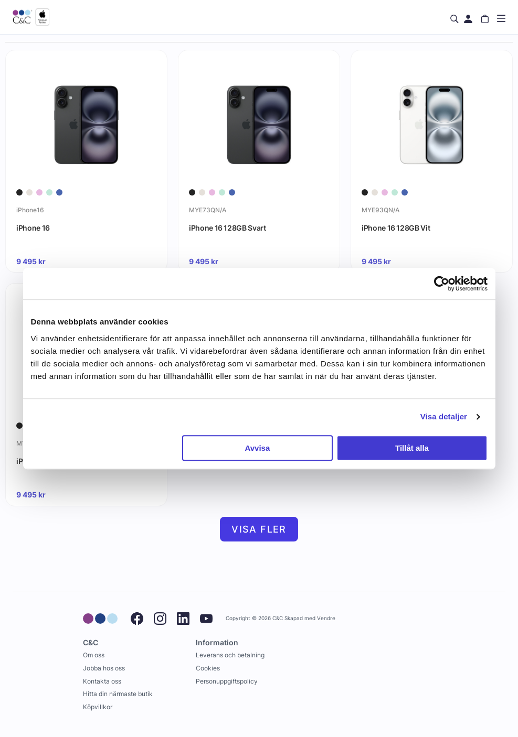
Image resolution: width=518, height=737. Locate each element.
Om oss (93, 655)
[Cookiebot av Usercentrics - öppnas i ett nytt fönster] (442, 283)
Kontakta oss (102, 681)
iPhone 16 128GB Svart (227, 227)
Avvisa (257, 447)
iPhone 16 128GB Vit (396, 227)
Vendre (326, 618)
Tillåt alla (412, 447)
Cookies (208, 668)
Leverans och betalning (230, 655)
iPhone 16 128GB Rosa (54, 461)
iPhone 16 (33, 227)
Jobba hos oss (104, 668)
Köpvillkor (97, 707)
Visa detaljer (443, 416)
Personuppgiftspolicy (227, 681)
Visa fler (259, 529)
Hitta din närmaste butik (118, 694)
